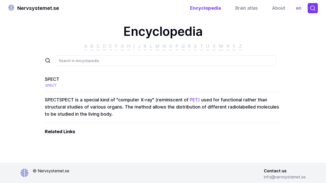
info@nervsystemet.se (285, 176)
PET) (195, 99)
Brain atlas (246, 8)
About (278, 8)
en (300, 9)
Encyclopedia (205, 8)
